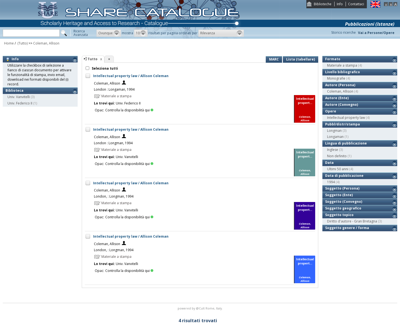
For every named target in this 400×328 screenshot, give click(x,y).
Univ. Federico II (19, 103)
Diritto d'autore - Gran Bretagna (352, 221)
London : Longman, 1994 (113, 143)
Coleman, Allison (46, 43)
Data (329, 162)
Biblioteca (14, 90)
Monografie (336, 78)
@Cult (201, 308)
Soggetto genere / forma (347, 227)
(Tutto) (22, 43)
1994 (331, 182)
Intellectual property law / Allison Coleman (131, 76)
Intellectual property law (346, 117)
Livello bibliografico (342, 72)
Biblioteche (322, 4)
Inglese (332, 149)
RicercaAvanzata (80, 32)
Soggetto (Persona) (342, 188)
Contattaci (356, 4)
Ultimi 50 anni (337, 169)
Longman (334, 130)
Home (9, 43)
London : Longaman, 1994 (114, 89)
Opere (330, 111)
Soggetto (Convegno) (343, 201)
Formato (332, 59)
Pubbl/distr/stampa (342, 124)
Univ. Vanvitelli (18, 97)
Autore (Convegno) (341, 104)
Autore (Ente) (337, 98)
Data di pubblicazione (344, 175)
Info (340, 4)
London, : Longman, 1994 (113, 196)
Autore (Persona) (340, 85)
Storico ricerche (343, 32)
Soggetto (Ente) (339, 195)
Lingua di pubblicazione (346, 143)
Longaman (335, 136)
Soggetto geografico (343, 208)
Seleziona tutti (104, 68)
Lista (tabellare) (300, 59)
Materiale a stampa (342, 65)
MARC (274, 59)
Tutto (93, 59)
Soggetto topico (339, 214)
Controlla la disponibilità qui (129, 110)
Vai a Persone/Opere (376, 32)
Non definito (337, 156)
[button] (108, 33)
